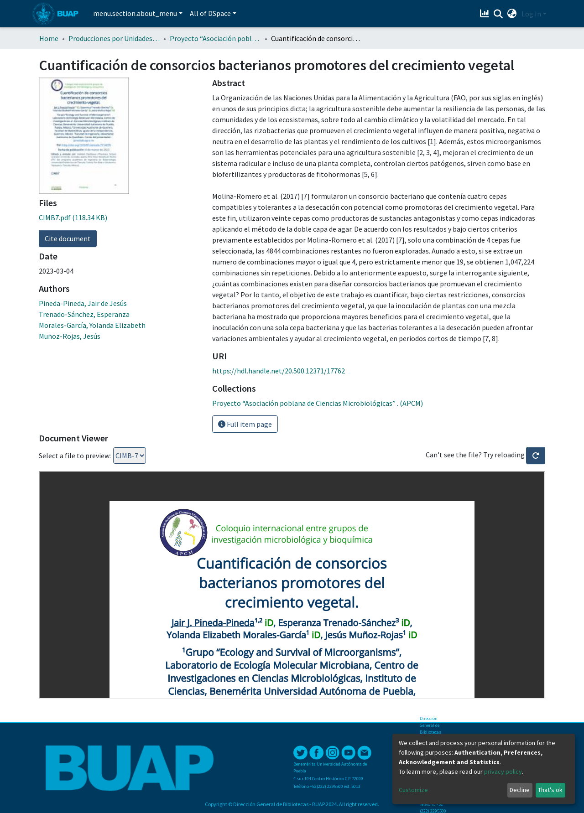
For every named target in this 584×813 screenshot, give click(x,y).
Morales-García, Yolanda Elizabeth (92, 325)
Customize (413, 790)
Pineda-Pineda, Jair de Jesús (83, 303)
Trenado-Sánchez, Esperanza (84, 314)
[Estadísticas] (485, 13)
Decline (520, 790)
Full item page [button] (245, 424)
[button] (512, 13)
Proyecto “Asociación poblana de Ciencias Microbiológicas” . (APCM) (215, 38)
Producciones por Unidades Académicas (114, 38)
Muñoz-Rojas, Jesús (69, 336)
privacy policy (503, 771)
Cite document (68, 238)
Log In (531, 13)
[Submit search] (498, 14)
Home (48, 38)
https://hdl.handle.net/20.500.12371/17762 (278, 370)
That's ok (550, 790)
